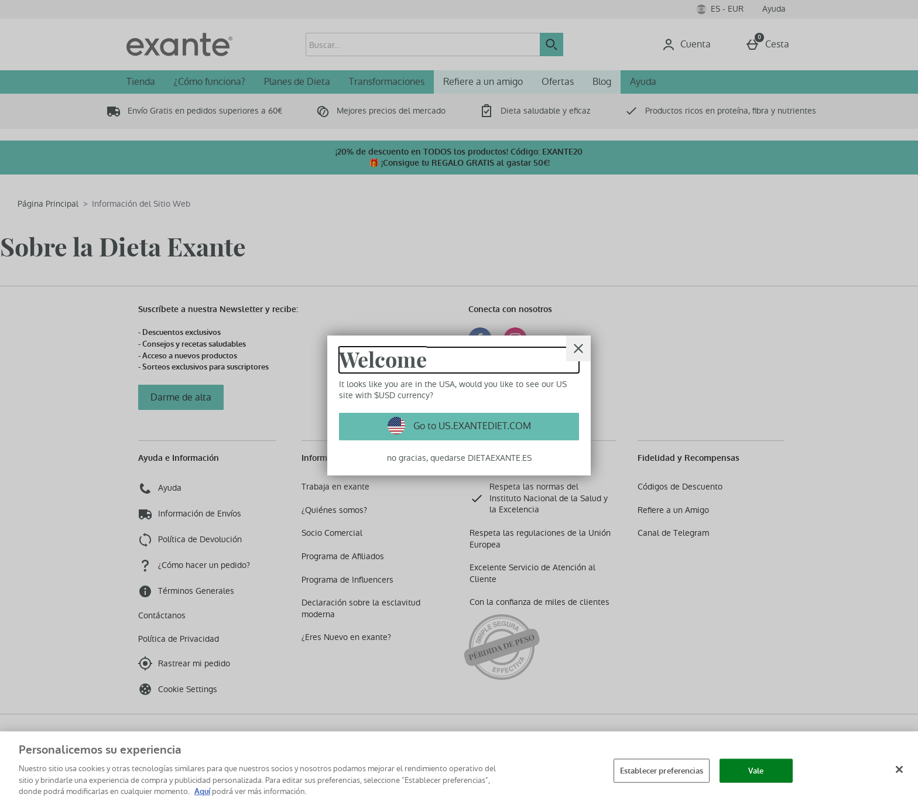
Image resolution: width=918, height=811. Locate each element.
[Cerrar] (578, 348)
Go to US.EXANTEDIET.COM (471, 426)
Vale (756, 770)
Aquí (202, 791)
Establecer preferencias (661, 770)
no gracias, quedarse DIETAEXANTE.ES (459, 458)
